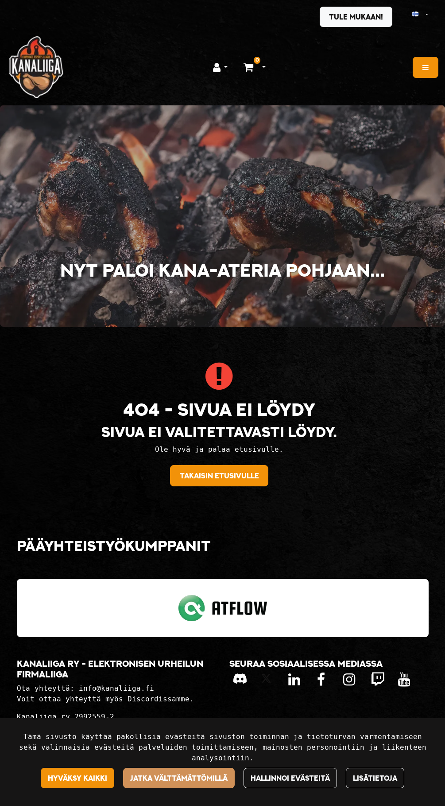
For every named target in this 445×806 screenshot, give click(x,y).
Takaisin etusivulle (219, 475)
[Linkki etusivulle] (36, 67)
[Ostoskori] (249, 67)
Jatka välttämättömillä (179, 778)
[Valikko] (425, 67)
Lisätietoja (375, 778)
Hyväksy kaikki (77, 778)
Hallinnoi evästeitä (290, 778)
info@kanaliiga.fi (116, 688)
